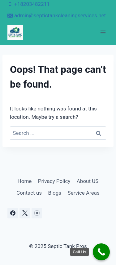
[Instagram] (37, 213)
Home (25, 181)
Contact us (29, 193)
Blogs (54, 193)
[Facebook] (12, 213)
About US (88, 181)
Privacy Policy (54, 181)
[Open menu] (103, 32)
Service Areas (84, 193)
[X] (24, 213)
